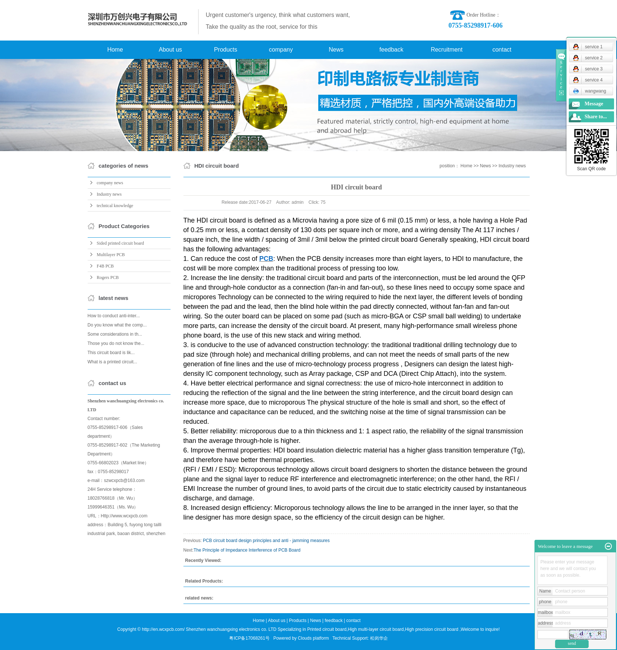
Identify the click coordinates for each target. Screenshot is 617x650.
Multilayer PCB (111, 254)
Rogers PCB (108, 277)
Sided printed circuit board (120, 243)
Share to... (596, 116)
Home (115, 49)
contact (502, 49)
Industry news (109, 194)
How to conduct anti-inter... (114, 315)
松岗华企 (379, 638)
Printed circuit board (327, 629)
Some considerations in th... (115, 334)
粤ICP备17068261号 (249, 638)
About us (170, 49)
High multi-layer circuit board (376, 629)
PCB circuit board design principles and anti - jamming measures (266, 540)
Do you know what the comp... (117, 325)
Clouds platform (313, 638)
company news (110, 182)
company (281, 49)
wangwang (589, 91)
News (336, 49)
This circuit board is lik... (111, 352)
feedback (391, 49)
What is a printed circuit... (112, 361)
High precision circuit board (431, 629)
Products (225, 49)
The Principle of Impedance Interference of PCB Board (247, 550)
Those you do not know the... (116, 343)
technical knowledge (115, 205)
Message (594, 103)
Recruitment (446, 49)
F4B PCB (105, 266)
